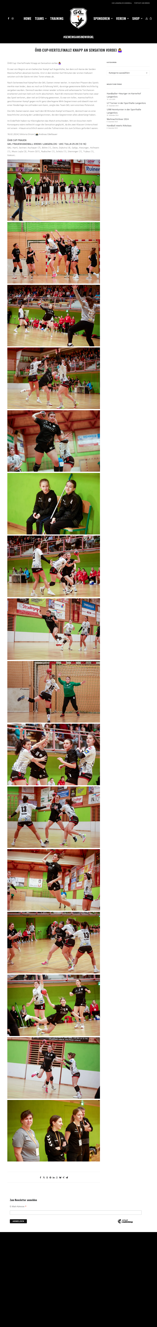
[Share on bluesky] (60, 1177)
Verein (122, 18)
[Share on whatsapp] (56, 1177)
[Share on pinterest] (50, 1177)
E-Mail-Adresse (18, 1206)
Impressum (63, 1312)
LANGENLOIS (88, 1252)
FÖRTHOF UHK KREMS (142, 3)
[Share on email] (66, 1177)
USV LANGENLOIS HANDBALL (122, 3)
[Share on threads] (47, 1177)
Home (27, 18)
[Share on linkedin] (53, 1177)
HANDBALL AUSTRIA (112, 1252)
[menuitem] (122, 3)
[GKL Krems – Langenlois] (78, 18)
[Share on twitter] (43, 1177)
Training (56, 18)
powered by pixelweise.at (88, 1312)
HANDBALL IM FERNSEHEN (43, 1252)
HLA (98, 1252)
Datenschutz (73, 1312)
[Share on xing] (63, 1177)
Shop (137, 18)
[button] (8, 18)
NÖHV (77, 1252)
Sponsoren (103, 18)
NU (126, 1252)
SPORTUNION (65, 1252)
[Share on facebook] (40, 1177)
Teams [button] (41, 18)
